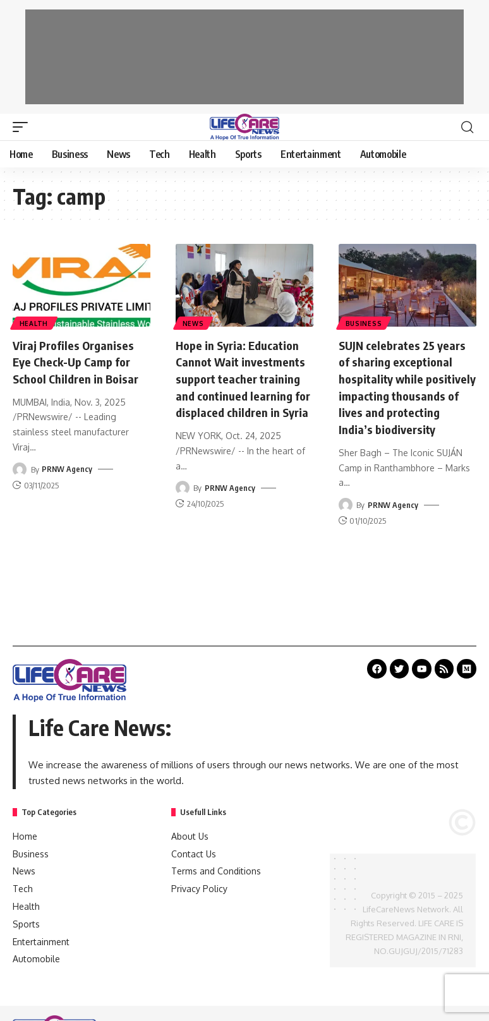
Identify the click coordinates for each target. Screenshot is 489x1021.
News (194, 323)
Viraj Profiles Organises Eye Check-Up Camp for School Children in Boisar (81, 361)
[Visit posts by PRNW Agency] (20, 468)
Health (34, 323)
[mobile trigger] (23, 127)
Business (364, 323)
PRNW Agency (67, 468)
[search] (466, 127)
